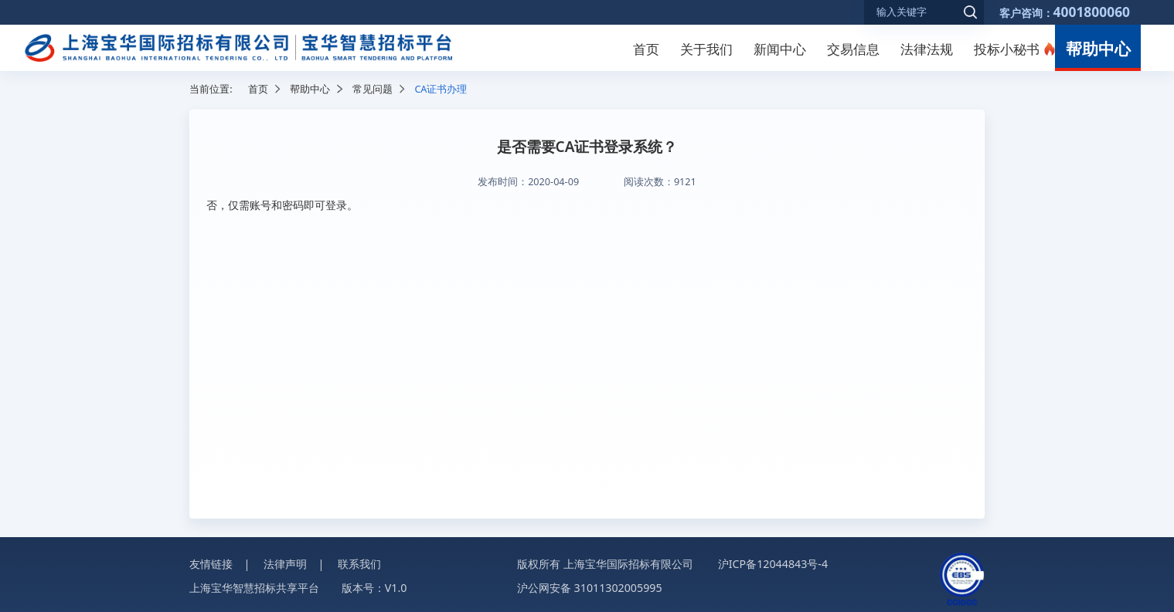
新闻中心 (780, 48)
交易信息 (853, 48)
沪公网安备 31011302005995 (589, 587)
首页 (646, 48)
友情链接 (211, 563)
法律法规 (926, 48)
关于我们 (706, 48)
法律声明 (285, 563)
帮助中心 (1098, 48)
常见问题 (372, 89)
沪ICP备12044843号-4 (773, 563)
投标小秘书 (1007, 48)
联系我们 (359, 563)
